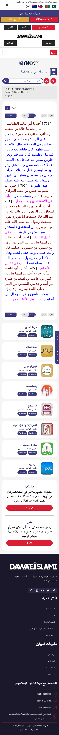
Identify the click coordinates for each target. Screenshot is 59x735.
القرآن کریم (51, 661)
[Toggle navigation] (5, 52)
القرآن (10, 27)
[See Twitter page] (48, 590)
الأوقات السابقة (50, 668)
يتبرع (53, 52)
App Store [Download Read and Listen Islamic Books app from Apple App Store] (32, 413)
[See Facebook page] (54, 590)
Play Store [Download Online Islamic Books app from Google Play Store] (22, 433)
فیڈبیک (29, 508)
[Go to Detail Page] (29, 92)
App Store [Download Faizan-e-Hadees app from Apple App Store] (32, 374)
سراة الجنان (51, 654)
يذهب (32, 115)
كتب (24, 27)
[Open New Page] (25, 116)
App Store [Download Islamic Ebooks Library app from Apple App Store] (32, 433)
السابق (44, 115)
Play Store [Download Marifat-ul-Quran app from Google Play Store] (22, 355)
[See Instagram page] (37, 590)
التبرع (29, 543)
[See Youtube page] (42, 590)
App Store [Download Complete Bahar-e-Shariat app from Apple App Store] (32, 472)
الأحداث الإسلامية (49, 622)
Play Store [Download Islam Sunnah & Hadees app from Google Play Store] (22, 374)
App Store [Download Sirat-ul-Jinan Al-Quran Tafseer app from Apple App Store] (32, 335)
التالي (51, 115)
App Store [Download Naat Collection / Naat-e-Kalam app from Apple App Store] (32, 453)
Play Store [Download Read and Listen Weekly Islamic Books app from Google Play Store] (22, 413)
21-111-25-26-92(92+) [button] (43, 701)
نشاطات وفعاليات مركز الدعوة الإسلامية (42, 628)
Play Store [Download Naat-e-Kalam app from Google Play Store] (22, 453)
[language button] (15, 19)
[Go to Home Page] (29, 35)
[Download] (46, 81)
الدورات (10, 43)
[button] (7, 108)
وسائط (48, 43)
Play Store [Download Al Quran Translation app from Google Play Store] (22, 335)
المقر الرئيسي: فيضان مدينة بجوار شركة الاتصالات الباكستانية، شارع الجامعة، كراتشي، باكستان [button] (29, 716)
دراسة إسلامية (50, 635)
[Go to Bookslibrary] (29, 63)
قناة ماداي (43, 27)
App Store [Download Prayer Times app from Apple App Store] (32, 394)
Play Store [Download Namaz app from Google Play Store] (22, 394)
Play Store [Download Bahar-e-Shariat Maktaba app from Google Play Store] (22, 472)
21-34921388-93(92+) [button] (43, 694)
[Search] (5, 81)
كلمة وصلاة (50, 674)
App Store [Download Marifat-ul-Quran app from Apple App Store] (32, 355)
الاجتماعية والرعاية (48, 609)
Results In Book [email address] (45, 707)
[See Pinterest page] (31, 590)
